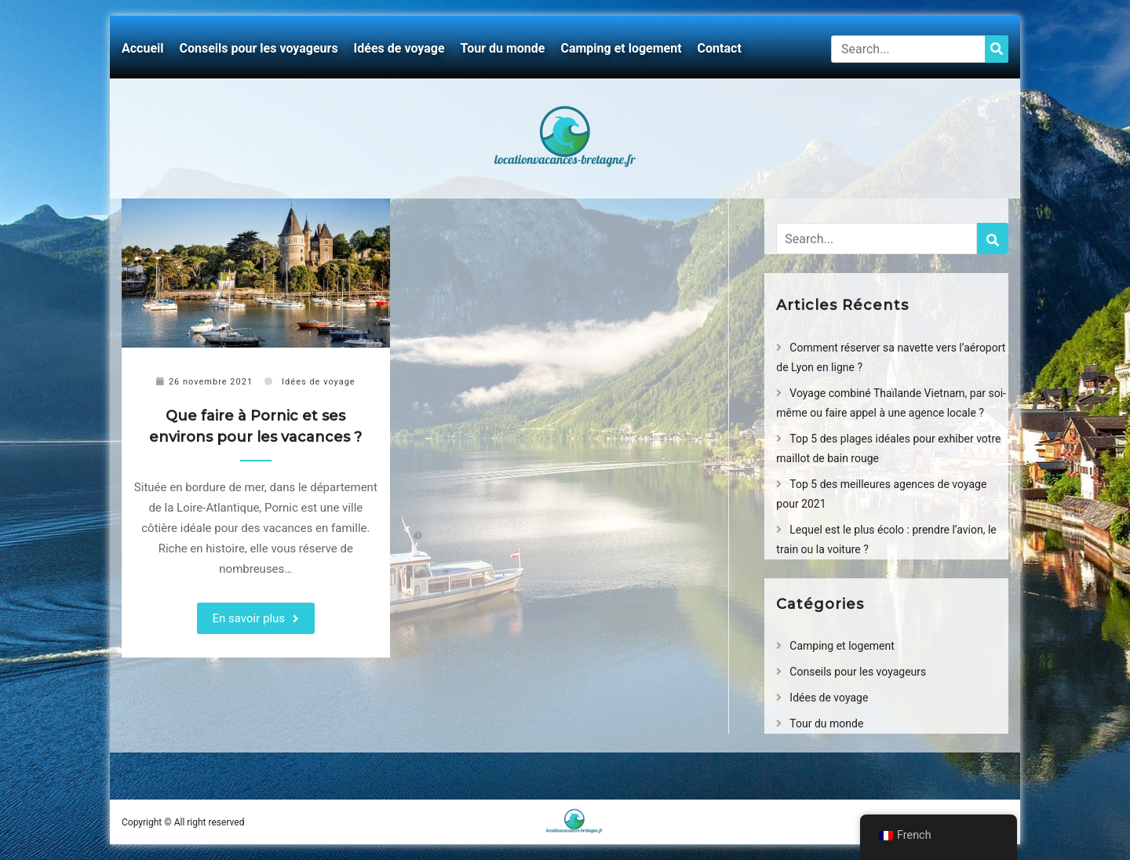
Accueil (143, 48)
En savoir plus (249, 618)
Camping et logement (620, 48)
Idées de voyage (399, 48)
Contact (720, 48)
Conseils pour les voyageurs (259, 48)
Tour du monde (503, 48)
